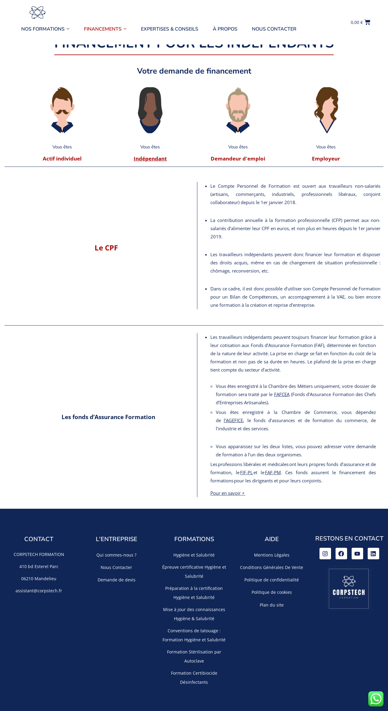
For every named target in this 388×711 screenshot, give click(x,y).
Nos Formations (45, 29)
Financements (105, 29)
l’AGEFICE (233, 420)
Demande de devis (116, 580)
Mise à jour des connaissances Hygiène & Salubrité (194, 614)
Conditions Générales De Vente (271, 567)
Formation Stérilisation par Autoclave (194, 656)
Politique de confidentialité (271, 580)
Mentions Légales (271, 555)
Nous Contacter (274, 29)
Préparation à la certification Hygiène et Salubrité (194, 592)
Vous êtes (62, 147)
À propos (225, 29)
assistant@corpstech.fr (38, 591)
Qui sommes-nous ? (116, 555)
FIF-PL (246, 472)
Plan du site (272, 605)
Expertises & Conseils (169, 29)
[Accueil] (37, 12)
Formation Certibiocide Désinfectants (194, 677)
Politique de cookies (272, 592)
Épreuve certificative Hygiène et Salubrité (194, 571)
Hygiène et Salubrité (194, 555)
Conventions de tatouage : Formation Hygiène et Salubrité (194, 635)
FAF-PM (273, 472)
